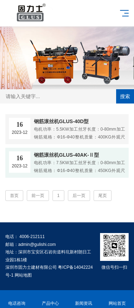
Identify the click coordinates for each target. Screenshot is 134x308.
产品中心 (50, 299)
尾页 (102, 195)
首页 (14, 195)
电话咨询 (17, 299)
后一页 (79, 195)
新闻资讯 (84, 299)
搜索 (125, 96)
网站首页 (117, 299)
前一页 (37, 195)
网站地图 (23, 275)
